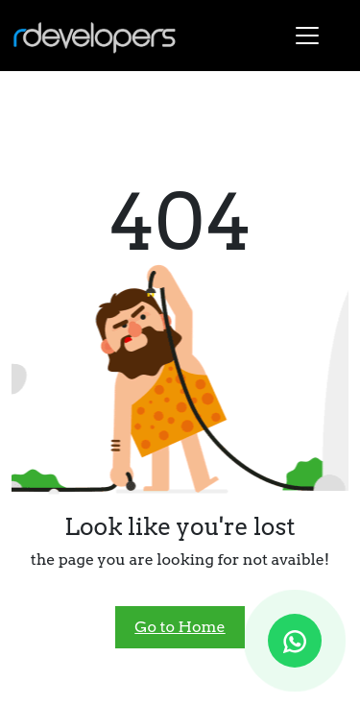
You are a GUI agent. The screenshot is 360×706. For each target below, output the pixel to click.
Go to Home (179, 627)
